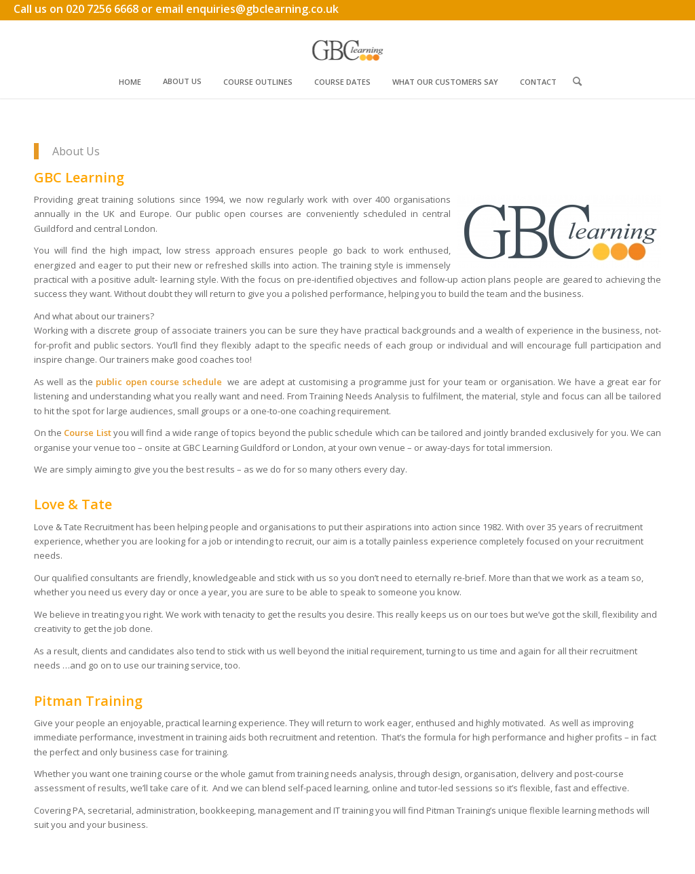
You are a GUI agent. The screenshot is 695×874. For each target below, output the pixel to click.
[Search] (577, 81)
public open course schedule (158, 382)
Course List (87, 432)
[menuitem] (130, 81)
